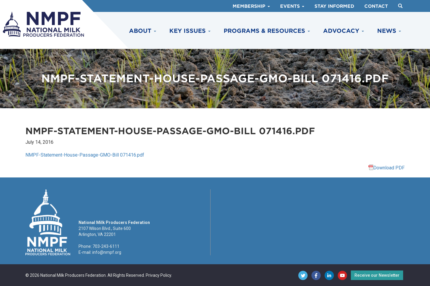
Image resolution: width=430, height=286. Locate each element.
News (389, 30)
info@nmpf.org (106, 252)
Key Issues (190, 30)
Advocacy (343, 30)
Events (292, 6)
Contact (376, 6)
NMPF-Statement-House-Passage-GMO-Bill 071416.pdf (84, 155)
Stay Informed (334, 6)
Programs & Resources (267, 30)
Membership (251, 6)
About (142, 30)
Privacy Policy (158, 275)
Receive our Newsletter (377, 275)
